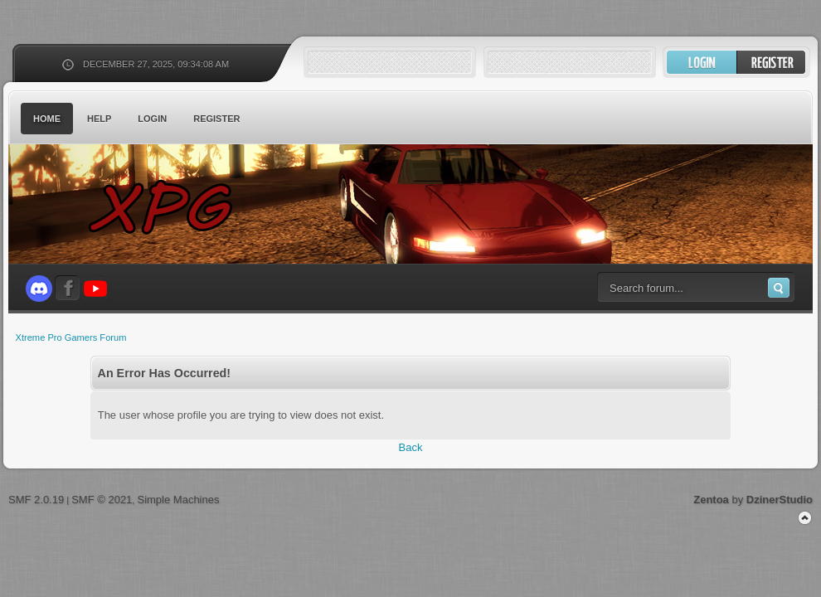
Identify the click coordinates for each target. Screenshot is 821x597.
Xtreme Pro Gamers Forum (170, 207)
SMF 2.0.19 (36, 499)
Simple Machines (178, 499)
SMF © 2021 (101, 499)
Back (411, 447)
